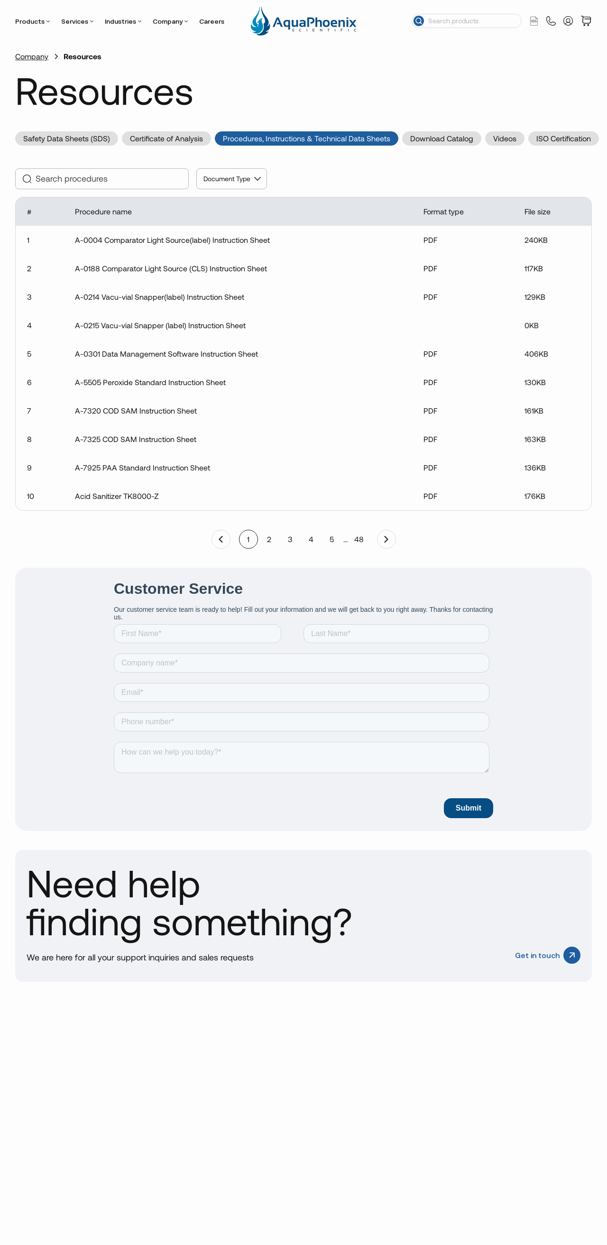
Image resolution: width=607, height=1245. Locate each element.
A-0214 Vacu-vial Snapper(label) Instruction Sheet (159, 296)
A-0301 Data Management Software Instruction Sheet (166, 353)
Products (30, 21)
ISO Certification (563, 138)
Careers (211, 21)
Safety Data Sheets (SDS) (66, 138)
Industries (120, 21)
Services (74, 21)
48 (359, 539)
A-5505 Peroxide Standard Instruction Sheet (150, 382)
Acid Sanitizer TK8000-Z (117, 495)
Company (168, 21)
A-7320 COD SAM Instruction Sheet (136, 410)
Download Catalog (441, 138)
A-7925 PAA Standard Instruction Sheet (142, 467)
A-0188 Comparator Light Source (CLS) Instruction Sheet (171, 268)
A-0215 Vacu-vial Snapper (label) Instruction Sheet (160, 325)
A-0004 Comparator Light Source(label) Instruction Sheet (172, 239)
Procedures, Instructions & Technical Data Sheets (306, 138)
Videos (504, 138)
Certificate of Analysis (166, 138)
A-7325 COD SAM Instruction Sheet (135, 438)
